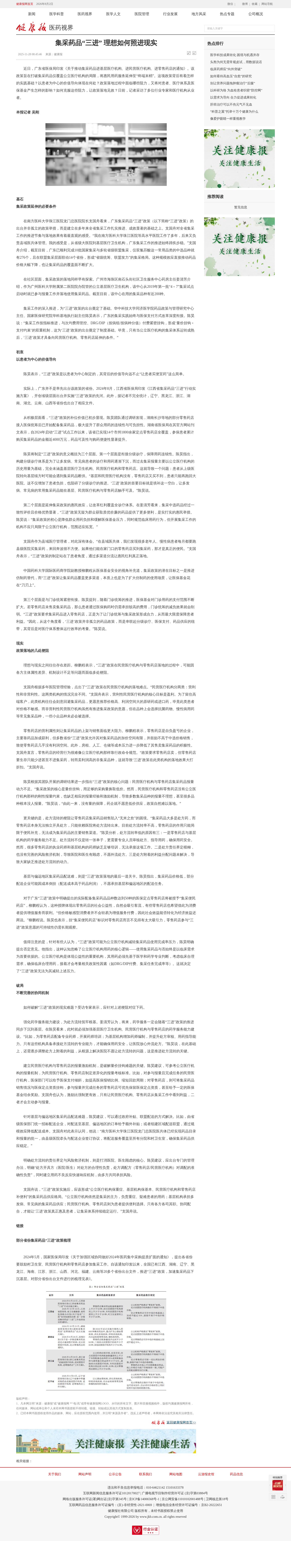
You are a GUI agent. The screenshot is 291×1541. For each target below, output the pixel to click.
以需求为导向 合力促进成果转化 (233, 97)
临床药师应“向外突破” (226, 69)
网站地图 (175, 1474)
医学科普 (56, 14)
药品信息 (236, 1474)
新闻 (31, 14)
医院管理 (142, 14)
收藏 (254, 3)
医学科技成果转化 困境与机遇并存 (234, 55)
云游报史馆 (206, 1474)
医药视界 (85, 14)
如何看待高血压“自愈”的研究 (231, 76)
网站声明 (84, 1474)
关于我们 (54, 1474)
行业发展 (170, 14)
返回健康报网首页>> (181, 1422)
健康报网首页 (24, 3)
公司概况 (255, 14)
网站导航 (267, 3)
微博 (245, 3)
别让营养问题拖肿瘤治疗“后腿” (232, 83)
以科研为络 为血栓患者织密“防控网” (236, 90)
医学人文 (113, 14)
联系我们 (145, 1474)
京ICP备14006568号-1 (144, 1499)
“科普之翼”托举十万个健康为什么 (234, 111)
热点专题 (227, 14)
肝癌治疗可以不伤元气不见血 (231, 104)
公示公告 (115, 1474)
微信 (230, 3)
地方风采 (199, 14)
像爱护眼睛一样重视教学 (228, 118)
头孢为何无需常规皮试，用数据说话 (236, 62)
